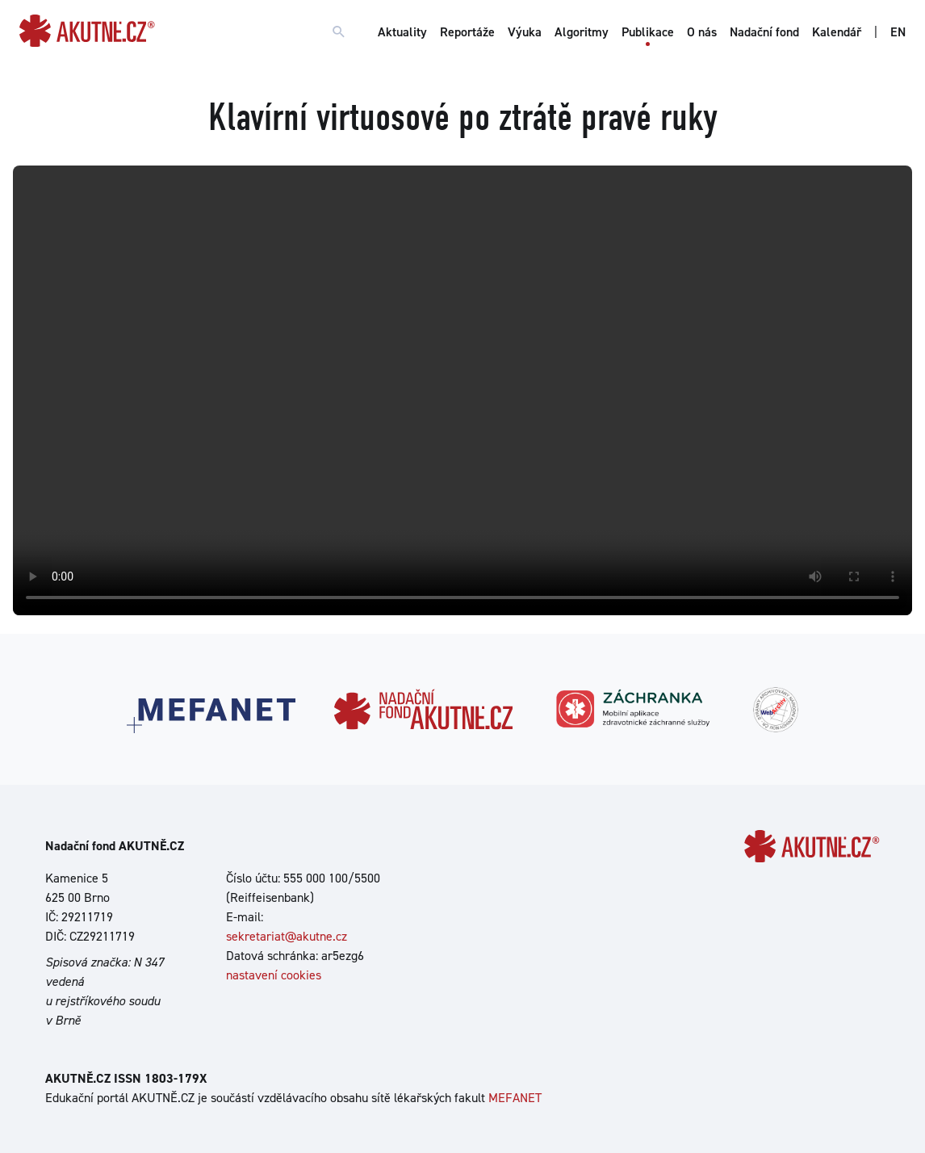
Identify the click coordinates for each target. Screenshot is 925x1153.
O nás (702, 31)
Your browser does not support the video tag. (462, 390)
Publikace (648, 31)
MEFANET (515, 1097)
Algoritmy (582, 31)
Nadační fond (764, 31)
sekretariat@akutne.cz (286, 936)
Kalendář (836, 31)
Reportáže (467, 31)
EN (898, 31)
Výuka (525, 31)
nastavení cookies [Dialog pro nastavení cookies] (273, 974)
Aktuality (402, 31)
